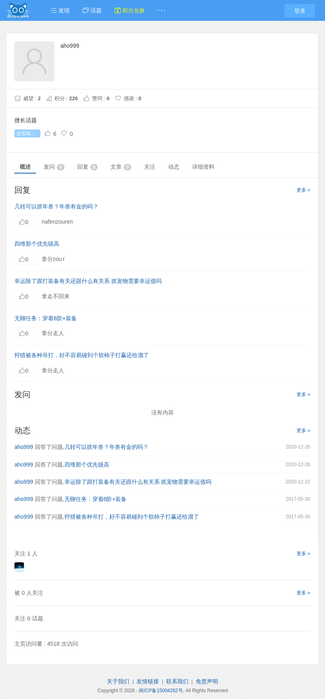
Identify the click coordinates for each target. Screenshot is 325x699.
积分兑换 (129, 10)
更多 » (303, 190)
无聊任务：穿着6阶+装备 (45, 318)
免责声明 (207, 681)
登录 (299, 11)
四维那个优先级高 (36, 243)
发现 (60, 10)
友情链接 (147, 681)
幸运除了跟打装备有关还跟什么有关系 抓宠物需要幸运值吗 (88, 281)
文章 (120, 167)
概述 (25, 167)
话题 (92, 10)
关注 (149, 167)
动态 (173, 167)
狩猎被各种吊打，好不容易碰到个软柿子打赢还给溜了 (81, 355)
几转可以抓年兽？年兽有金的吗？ (56, 206)
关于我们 (118, 681)
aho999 (23, 447)
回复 (87, 167)
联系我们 (177, 681)
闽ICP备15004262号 (161, 690)
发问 (54, 167)
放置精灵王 (28, 133)
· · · (161, 10)
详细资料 (203, 167)
